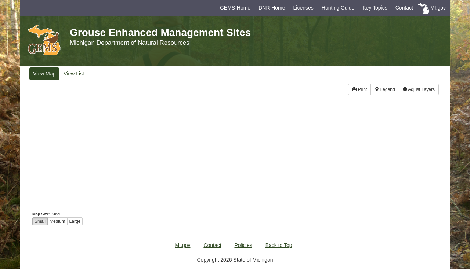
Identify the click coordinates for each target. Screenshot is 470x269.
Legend (385, 89)
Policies (243, 245)
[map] (235, 155)
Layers (419, 89)
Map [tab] (44, 74)
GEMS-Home (235, 8)
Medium (57, 221)
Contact (404, 8)
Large (75, 221)
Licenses (303, 8)
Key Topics (374, 8)
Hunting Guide (338, 8)
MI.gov (438, 8)
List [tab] (74, 74)
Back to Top (278, 245)
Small (40, 221)
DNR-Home (271, 8)
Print (359, 89)
